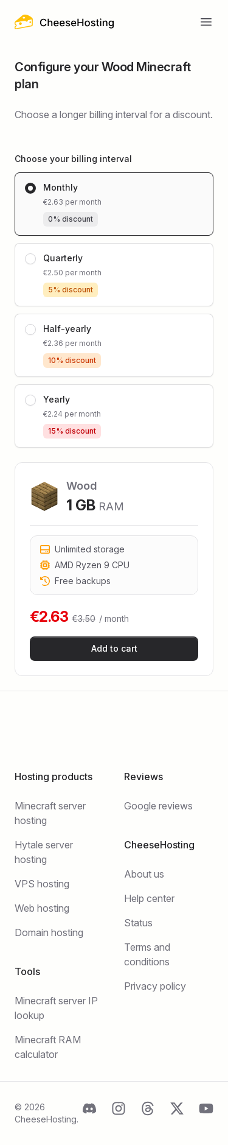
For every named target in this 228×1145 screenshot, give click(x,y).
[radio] (114, 204)
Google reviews (158, 806)
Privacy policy (155, 986)
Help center (149, 898)
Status (138, 923)
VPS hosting (42, 884)
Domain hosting (49, 932)
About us (144, 874)
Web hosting (42, 908)
